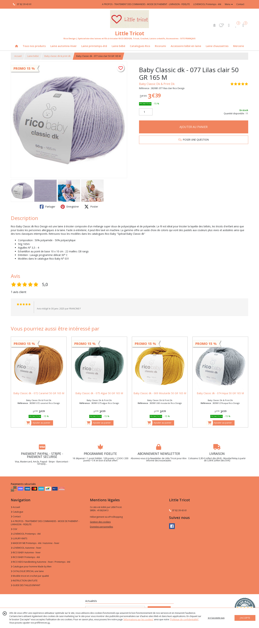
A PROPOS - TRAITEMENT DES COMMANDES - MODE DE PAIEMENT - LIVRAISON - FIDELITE (45, 523)
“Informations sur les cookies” (138, 619)
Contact (240, 4)
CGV (14, 529)
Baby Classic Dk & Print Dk (157, 84)
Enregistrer (70, 206)
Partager (47, 206)
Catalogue (17, 511)
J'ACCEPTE (245, 617)
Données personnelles (101, 526)
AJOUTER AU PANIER (194, 127)
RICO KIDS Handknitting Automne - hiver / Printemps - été (40, 561)
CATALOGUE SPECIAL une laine (27, 571)
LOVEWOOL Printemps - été (26, 533)
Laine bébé (33, 56)
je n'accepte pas (216, 617)
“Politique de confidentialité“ (184, 619)
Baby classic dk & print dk (57, 56)
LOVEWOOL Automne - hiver (26, 547)
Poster (91, 206)
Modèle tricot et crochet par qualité (30, 575)
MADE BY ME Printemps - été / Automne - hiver (35, 543)
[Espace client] (229, 25)
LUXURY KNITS (19, 538)
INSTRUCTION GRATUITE (24, 580)
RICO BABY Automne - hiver (26, 552)
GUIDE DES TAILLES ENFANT (25, 585)
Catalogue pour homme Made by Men (31, 566)
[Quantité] (146, 112)
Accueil (18, 56)
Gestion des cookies (100, 521)
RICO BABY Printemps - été (25, 557)
